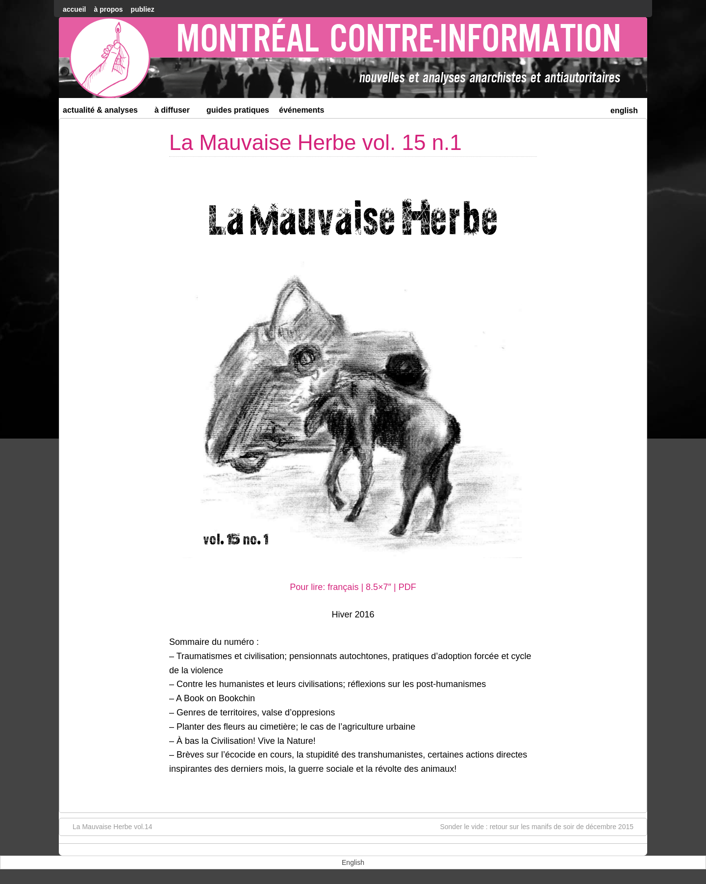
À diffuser (176, 112)
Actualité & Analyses (104, 112)
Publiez (142, 9)
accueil (74, 9)
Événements (302, 110)
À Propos (108, 9)
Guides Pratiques (237, 110)
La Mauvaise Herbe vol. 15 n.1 (315, 142)
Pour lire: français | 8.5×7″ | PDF (353, 587)
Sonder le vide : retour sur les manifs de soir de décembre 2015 (541, 826)
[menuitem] (624, 109)
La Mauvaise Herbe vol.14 (107, 826)
